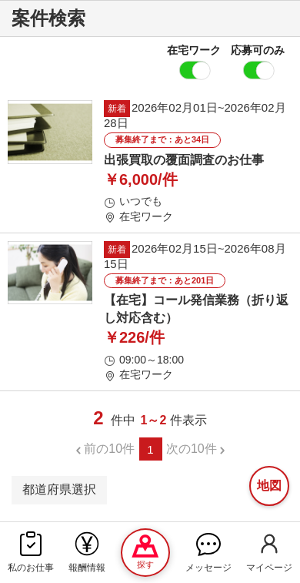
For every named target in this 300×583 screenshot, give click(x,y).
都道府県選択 (59, 489)
